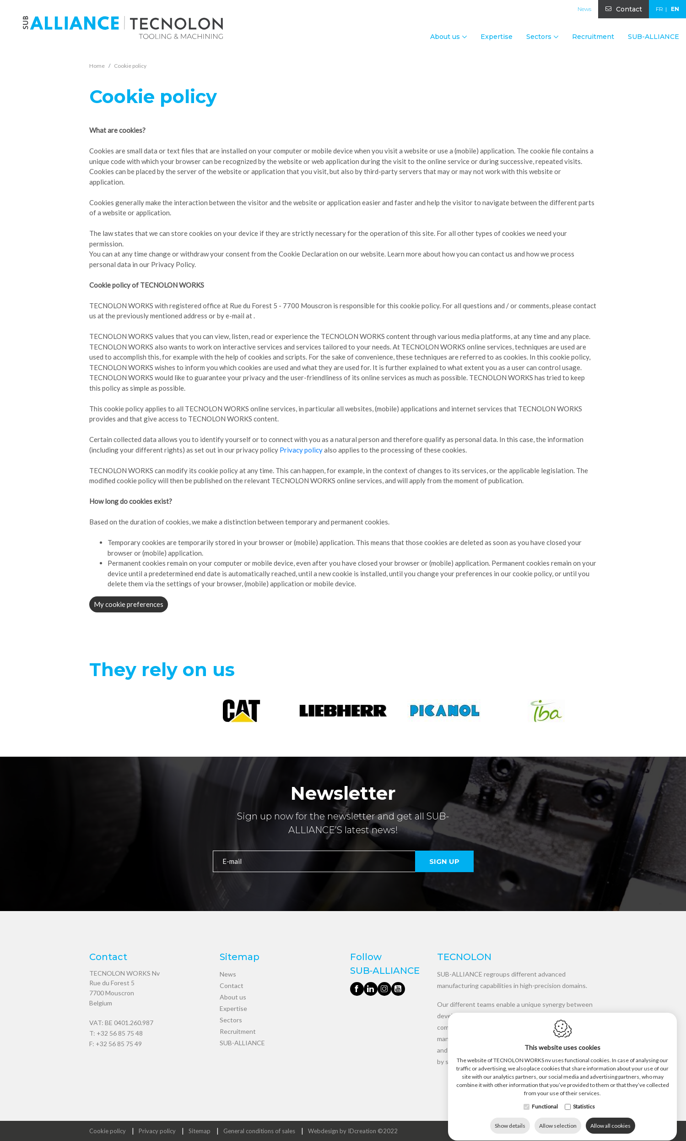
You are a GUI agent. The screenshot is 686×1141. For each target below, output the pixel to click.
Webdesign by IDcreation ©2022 (353, 1131)
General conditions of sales (259, 1131)
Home (97, 65)
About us (233, 997)
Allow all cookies (610, 1117)
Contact (629, 9)
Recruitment (593, 37)
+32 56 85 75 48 (120, 1033)
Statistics (584, 1097)
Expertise (497, 37)
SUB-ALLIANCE (653, 37)
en (675, 8)
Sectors (231, 1020)
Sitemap (200, 1131)
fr (659, 8)
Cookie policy (107, 1131)
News (584, 8)
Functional (545, 1097)
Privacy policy (301, 450)
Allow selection (558, 1117)
